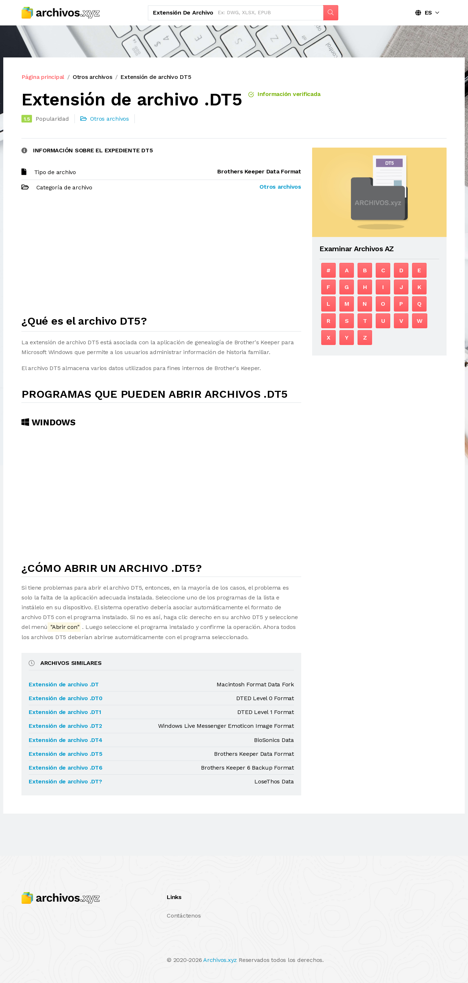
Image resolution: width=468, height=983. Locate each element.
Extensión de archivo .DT (64, 684)
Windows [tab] (48, 422)
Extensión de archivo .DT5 (65, 753)
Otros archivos (92, 76)
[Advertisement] (161, 256)
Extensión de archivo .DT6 (65, 767)
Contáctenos (184, 915)
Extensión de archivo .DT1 (65, 712)
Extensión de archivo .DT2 (65, 725)
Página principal (42, 76)
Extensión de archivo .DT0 (65, 698)
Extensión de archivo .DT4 (65, 740)
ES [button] (423, 12)
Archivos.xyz (220, 959)
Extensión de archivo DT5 (155, 76)
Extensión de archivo (183, 12)
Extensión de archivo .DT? (65, 781)
